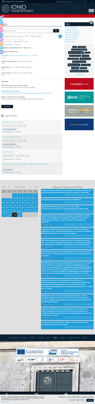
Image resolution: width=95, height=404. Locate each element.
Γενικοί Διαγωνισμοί (75, 56)
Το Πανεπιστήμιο (13, 338)
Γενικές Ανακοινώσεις (7, 44)
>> (35, 187)
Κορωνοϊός (84, 68)
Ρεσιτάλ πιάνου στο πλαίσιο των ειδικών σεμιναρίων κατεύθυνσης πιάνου (24, 164)
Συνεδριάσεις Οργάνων (72, 34)
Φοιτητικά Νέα (76, 52)
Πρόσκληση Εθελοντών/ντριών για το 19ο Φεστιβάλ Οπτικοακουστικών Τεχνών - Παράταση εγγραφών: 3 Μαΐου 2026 (64, 208)
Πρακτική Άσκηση (79, 62)
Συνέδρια (75, 68)
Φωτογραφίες (8, 170)
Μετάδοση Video (70, 41)
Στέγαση (87, 52)
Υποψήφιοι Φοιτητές (73, 338)
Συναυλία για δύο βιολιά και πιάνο (12, 122)
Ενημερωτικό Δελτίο (71, 39)
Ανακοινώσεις (85, 59)
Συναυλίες (17, 44)
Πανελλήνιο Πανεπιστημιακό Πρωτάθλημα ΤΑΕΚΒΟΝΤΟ (61, 199)
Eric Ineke (4, 55)
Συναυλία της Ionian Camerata (11, 137)
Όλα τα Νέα (79, 74)
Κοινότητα (24, 338)
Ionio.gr (85, 338)
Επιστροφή (7, 106)
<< (4, 187)
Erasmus (86, 56)
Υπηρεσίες (41, 338)
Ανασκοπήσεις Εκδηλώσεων (79, 49)
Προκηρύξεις (82, 47)
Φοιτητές (62, 338)
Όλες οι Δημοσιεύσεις (71, 27)
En (91, 1)
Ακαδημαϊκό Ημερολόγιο (72, 32)
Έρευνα (49, 338)
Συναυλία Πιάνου (7, 152)
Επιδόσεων (81, 400)
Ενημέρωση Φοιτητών (71, 30)
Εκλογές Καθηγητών (73, 59)
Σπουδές (32, 338)
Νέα (8, 16)
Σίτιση (75, 47)
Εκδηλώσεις (74, 64)
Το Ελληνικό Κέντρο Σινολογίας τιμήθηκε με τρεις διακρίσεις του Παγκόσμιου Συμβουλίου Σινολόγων (64, 323)
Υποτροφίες (86, 65)
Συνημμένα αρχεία (10, 129)
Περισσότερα (5, 402)
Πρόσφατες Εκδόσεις (71, 37)
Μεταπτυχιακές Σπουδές (80, 71)
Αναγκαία (72, 400)
